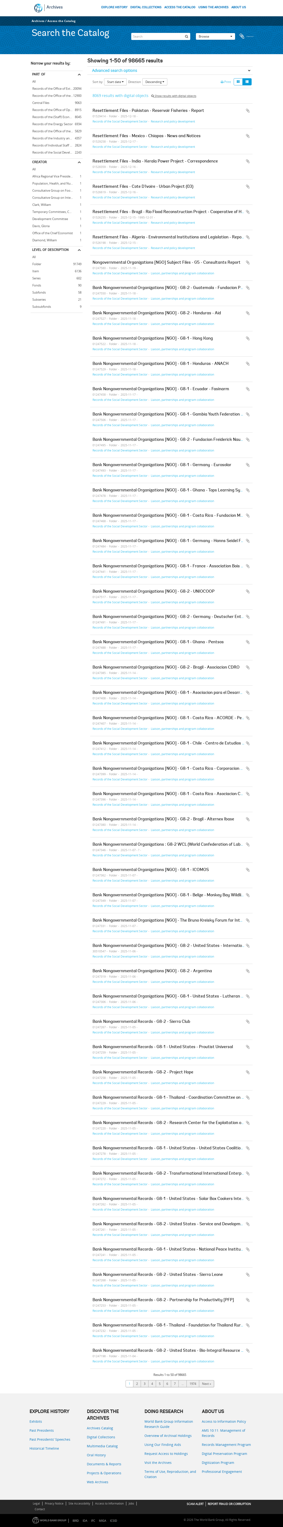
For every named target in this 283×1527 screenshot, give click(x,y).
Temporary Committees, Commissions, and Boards (57, 211)
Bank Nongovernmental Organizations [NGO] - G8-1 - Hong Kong (153, 339)
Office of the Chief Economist (52, 232)
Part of (38, 74)
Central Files (40, 102)
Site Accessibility (79, 1503)
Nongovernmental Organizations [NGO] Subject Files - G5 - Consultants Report (167, 263)
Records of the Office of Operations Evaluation (57, 109)
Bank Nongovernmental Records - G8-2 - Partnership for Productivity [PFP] (163, 1300)
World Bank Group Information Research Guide (168, 1424)
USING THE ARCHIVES (213, 7)
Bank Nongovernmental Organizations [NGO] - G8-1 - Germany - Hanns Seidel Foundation (176, 541)
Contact (40, 1509)
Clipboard (247, 34)
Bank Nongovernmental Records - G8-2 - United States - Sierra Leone (158, 1275)
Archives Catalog (100, 1428)
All (34, 81)
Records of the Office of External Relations (57, 88)
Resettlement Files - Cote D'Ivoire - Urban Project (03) (143, 187)
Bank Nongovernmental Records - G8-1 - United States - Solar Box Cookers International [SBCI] (182, 1199)
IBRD (75, 1521)
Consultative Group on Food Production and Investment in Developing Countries (57, 190)
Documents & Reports (104, 1464)
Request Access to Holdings (166, 1453)
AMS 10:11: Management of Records (223, 1433)
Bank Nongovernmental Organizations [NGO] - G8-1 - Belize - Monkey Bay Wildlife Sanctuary (179, 895)
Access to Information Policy (224, 1421)
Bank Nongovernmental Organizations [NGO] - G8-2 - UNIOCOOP (154, 592)
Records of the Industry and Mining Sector (57, 137)
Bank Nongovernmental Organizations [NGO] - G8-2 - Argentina (152, 971)
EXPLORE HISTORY (114, 7)
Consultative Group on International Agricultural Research (57, 197)
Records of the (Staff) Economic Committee (57, 116)
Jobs (131, 1503)
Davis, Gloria (40, 225)
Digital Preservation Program (224, 1453)
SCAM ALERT (195, 1504)
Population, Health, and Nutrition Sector (57, 183)
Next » (206, 1384)
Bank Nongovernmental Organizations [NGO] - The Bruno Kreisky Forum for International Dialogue (184, 921)
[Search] (160, 34)
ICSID (113, 1521)
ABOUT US (238, 7)
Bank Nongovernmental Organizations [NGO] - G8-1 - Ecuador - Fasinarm (161, 389)
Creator (39, 162)
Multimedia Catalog (102, 1446)
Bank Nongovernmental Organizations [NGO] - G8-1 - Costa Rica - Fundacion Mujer (170, 516)
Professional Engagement (222, 1471)
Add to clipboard (247, 110)
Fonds (36, 285)
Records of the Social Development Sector (57, 152)
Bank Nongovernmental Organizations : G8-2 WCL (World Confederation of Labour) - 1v (174, 845)
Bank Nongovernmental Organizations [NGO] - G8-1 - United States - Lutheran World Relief (178, 996)
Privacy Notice (54, 1503)
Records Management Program (226, 1444)
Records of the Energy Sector (52, 123)
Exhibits (36, 1421)
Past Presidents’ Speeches (50, 1439)
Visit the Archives (158, 1462)
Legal (36, 1503)
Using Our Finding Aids (162, 1444)
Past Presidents (42, 1430)
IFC (93, 1521)
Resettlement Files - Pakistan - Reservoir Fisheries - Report (148, 111)
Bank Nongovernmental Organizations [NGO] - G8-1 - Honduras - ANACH (160, 364)
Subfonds (38, 292)
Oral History (96, 1455)
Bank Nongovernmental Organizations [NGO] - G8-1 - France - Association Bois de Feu (173, 566)
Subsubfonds (41, 306)
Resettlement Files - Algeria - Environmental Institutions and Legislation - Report (169, 237)
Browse (215, 34)
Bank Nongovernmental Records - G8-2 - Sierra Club (141, 1022)
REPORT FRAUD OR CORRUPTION (229, 1504)
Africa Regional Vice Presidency (53, 176)
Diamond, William (44, 239)
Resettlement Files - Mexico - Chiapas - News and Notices (147, 136)
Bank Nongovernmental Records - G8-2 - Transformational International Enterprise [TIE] (175, 1174)
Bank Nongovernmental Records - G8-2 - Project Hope (143, 1072)
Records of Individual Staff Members (57, 145)
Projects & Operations (104, 1473)
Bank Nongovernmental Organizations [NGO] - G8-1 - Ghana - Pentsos (158, 642)
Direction (134, 82)
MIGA (102, 1521)
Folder (36, 263)
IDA (85, 1521)
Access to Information (109, 1503)
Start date (115, 82)
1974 (193, 1384)
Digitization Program (218, 1462)
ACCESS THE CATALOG (179, 7)
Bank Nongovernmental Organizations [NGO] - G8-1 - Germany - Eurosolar (162, 465)
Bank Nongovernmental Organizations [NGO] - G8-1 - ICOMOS (151, 870)
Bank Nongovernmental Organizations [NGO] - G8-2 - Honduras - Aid (157, 313)
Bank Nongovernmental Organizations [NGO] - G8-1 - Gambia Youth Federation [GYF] (172, 414)
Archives (54, 7)
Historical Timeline (44, 1448)
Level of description (50, 249)
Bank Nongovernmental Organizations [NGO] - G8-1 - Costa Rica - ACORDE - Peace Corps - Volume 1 (186, 718)
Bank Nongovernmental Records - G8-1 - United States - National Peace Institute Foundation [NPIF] (186, 1249)
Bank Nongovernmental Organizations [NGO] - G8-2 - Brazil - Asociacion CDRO (166, 667)
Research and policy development (173, 121)
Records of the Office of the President (57, 95)
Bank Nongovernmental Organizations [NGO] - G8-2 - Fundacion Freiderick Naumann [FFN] (178, 440)
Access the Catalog (61, 21)
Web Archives (97, 1482)
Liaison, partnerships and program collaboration (182, 273)
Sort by (98, 82)
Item (35, 270)
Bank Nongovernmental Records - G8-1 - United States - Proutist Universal (163, 1047)
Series (36, 277)
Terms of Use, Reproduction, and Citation (170, 1474)
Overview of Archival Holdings (168, 1435)
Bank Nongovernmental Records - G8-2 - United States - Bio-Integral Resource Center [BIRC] (180, 1351)
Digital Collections (101, 1437)
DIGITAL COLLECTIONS (145, 7)
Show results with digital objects (173, 96)
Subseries (38, 299)
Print (226, 82)
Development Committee (49, 218)
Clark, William (41, 204)
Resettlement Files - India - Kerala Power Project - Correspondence (155, 161)
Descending (154, 82)
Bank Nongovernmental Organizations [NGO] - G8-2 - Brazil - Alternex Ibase (163, 819)
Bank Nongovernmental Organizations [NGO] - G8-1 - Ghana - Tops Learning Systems (172, 490)
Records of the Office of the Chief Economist (57, 130)
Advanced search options (114, 70)
